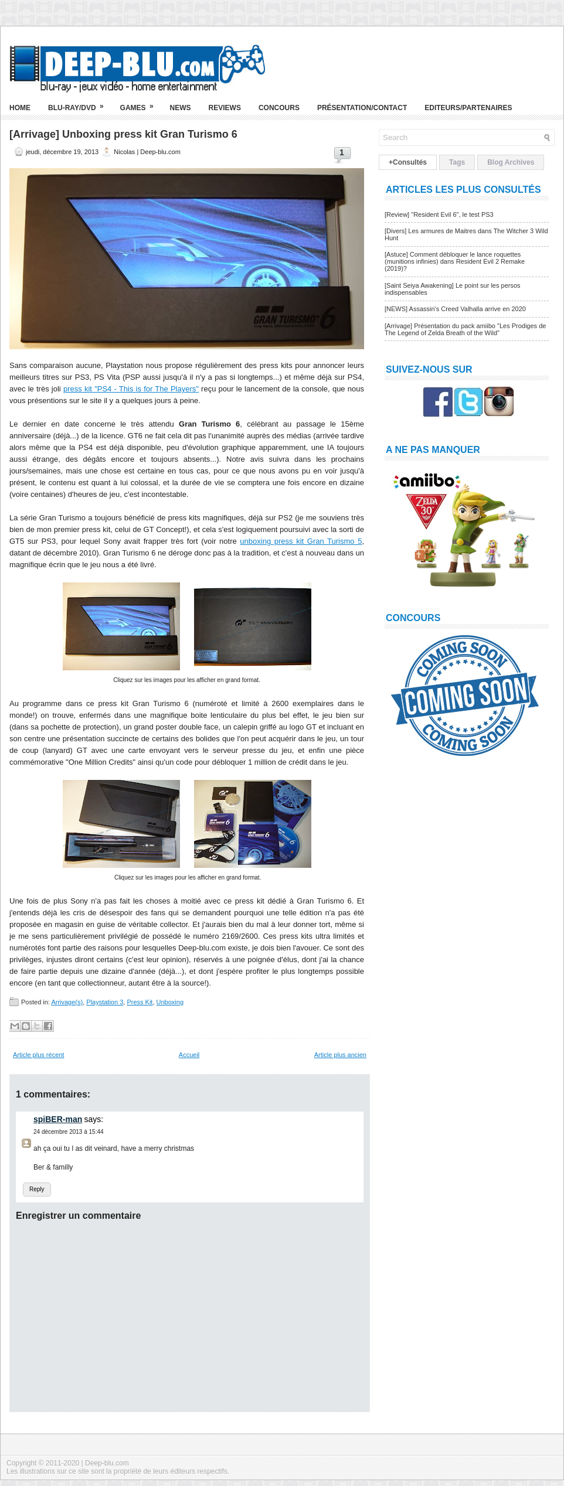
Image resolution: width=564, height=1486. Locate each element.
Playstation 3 (104, 1002)
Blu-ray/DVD (79, 103)
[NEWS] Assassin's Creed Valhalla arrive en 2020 (455, 308)
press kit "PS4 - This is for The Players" (131, 388)
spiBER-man (57, 1119)
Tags (457, 162)
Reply (37, 1189)
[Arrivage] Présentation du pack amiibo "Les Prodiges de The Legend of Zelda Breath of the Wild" (465, 329)
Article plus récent (38, 1054)
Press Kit (139, 1002)
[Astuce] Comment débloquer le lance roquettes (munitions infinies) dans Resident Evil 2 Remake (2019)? (455, 261)
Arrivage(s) (67, 1002)
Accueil (189, 1054)
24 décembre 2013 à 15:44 (68, 1132)
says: (94, 1119)
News (180, 108)
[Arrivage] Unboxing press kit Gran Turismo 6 (123, 134)
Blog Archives (510, 162)
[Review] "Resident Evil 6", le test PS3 (439, 214)
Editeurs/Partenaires (468, 108)
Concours (279, 108)
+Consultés (408, 162)
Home (19, 108)
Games (140, 103)
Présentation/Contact (362, 108)
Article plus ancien (340, 1054)
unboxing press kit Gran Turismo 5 (301, 541)
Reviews (225, 108)
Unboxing (170, 1002)
